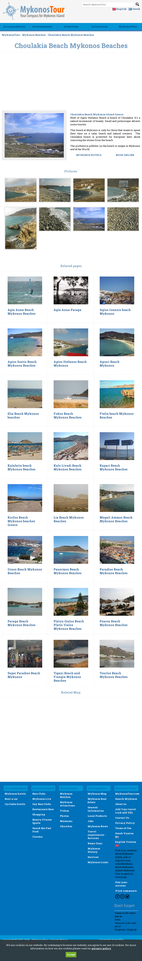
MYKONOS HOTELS (89, 155)
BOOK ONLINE (125, 155)
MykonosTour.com (127, 793)
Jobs (90, 821)
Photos (64, 816)
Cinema (37, 836)
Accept (71, 954)
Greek (134, 9)
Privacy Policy (125, 823)
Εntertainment (42, 26)
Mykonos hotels (15, 793)
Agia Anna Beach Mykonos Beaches (22, 311)
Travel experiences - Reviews (97, 835)
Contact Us (122, 817)
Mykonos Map (97, 793)
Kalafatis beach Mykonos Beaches (22, 467)
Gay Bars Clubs (41, 804)
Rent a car (11, 798)
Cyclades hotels (15, 804)
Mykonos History (94, 850)
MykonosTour (128, 26)
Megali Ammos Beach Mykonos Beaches (116, 519)
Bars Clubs (38, 793)
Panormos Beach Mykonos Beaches (68, 571)
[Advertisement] (71, 95)
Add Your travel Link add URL (125, 811)
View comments (126, 890)
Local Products (97, 816)
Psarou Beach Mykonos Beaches (114, 623)
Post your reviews (121, 884)
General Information (96, 809)
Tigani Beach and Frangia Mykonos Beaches (67, 676)
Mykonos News (98, 826)
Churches (66, 826)
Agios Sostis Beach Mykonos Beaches (22, 363)
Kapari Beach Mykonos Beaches (114, 467)
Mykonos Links (98, 862)
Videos (64, 810)
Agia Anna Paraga (67, 310)
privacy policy (101, 948)
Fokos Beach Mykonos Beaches (68, 415)
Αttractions (70, 26)
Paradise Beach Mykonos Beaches (114, 571)
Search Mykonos (126, 798)
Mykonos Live (41, 798)
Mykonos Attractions (67, 803)
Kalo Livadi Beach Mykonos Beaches (68, 467)
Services (93, 857)
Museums (66, 821)
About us (120, 804)
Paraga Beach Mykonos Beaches (22, 623)
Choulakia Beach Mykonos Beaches (71, 35)
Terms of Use (123, 828)
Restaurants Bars (43, 809)
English (119, 9)
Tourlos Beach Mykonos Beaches (114, 675)
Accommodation (14, 26)
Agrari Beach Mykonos (109, 363)
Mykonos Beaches (34, 35)
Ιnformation (99, 26)
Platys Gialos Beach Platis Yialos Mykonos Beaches (69, 625)
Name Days (95, 843)
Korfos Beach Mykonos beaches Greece (21, 521)
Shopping (38, 814)
